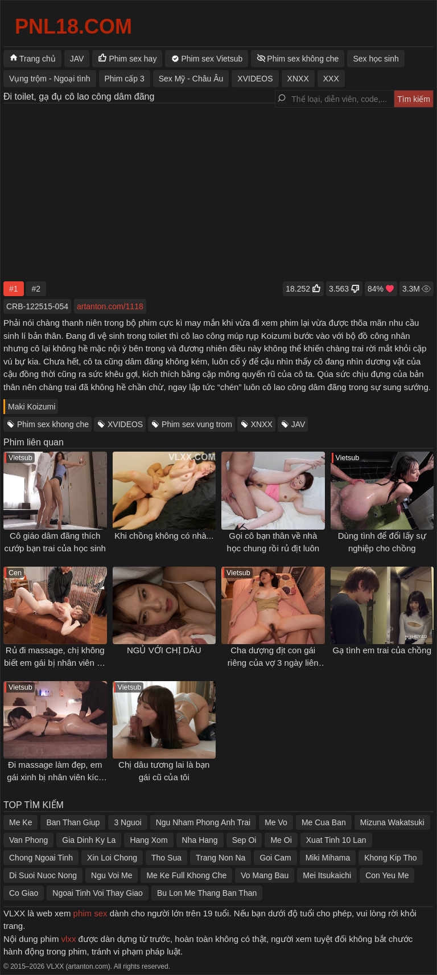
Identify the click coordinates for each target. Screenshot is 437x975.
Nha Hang (200, 840)
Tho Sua (166, 857)
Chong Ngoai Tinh (41, 857)
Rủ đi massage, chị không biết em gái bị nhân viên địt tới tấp (55, 663)
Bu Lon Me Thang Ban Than (207, 893)
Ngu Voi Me (111, 875)
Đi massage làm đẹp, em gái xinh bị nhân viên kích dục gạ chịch (55, 777)
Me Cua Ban (324, 822)
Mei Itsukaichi (327, 875)
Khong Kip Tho (390, 857)
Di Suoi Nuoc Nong (43, 875)
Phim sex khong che (53, 424)
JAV (298, 424)
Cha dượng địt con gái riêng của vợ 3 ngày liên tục (273, 663)
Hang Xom (148, 840)
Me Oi (280, 840)
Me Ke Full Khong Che (186, 875)
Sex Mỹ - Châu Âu (191, 78)
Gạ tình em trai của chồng (381, 650)
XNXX (262, 424)
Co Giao (23, 893)
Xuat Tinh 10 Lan (336, 840)
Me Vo (276, 822)
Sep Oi (244, 840)
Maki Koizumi (31, 406)
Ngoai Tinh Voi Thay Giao (97, 893)
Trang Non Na (220, 857)
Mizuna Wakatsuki (392, 822)
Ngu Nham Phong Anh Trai (203, 822)
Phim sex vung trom (197, 424)
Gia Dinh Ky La (89, 840)
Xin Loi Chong (112, 857)
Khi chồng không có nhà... (163, 535)
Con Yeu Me (387, 875)
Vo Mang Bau (264, 875)
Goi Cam (275, 857)
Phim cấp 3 (125, 78)
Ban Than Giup (73, 822)
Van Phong (28, 840)
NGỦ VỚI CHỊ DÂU (164, 650)
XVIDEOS (125, 424)
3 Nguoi (127, 822)
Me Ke (20, 822)
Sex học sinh (375, 58)
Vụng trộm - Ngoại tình (49, 78)
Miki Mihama (328, 857)
